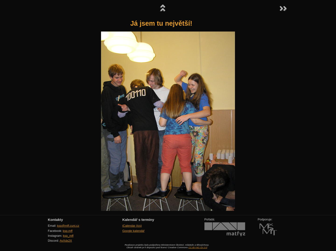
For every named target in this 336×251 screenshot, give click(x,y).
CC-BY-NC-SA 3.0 (197, 247)
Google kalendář (133, 231)
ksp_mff (68, 235)
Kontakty (55, 220)
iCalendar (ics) (132, 225)
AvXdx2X (66, 240)
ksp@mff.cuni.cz (68, 225)
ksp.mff (68, 231)
